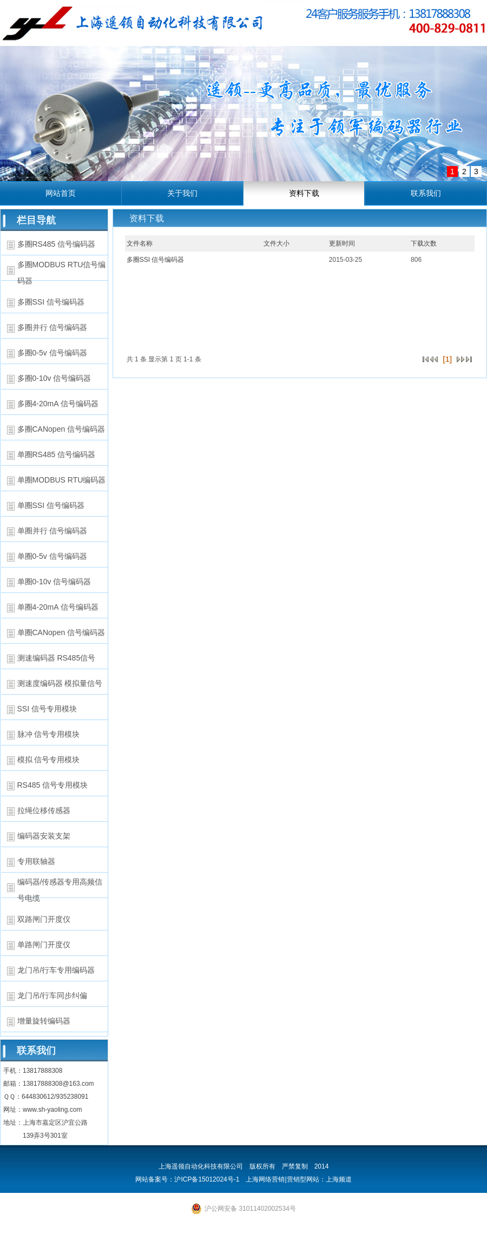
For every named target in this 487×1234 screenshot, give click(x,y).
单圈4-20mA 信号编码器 (57, 607)
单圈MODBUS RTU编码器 (61, 480)
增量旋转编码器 (43, 1021)
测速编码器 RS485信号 (56, 658)
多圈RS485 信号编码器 (56, 244)
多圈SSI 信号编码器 (50, 302)
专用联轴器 (36, 861)
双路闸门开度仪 (43, 919)
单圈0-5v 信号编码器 (52, 556)
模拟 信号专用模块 (48, 759)
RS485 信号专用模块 (52, 785)
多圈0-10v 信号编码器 (54, 378)
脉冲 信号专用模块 (48, 734)
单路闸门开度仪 (43, 944)
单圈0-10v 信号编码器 (54, 581)
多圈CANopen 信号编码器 (61, 429)
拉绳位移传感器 (43, 810)
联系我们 (426, 193)
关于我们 (182, 193)
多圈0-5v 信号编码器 (52, 352)
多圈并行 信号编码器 (52, 327)
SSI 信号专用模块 (47, 708)
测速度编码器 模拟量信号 (60, 683)
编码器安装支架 (43, 836)
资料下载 (304, 193)
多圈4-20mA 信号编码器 (57, 403)
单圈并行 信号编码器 (52, 530)
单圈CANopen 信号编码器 (61, 632)
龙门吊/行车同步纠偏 (52, 995)
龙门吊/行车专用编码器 (56, 970)
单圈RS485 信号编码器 (56, 454)
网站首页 (60, 193)
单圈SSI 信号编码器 (50, 505)
